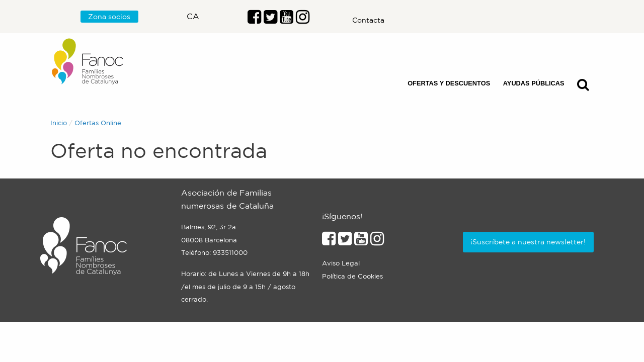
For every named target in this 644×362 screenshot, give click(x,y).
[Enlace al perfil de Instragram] (302, 19)
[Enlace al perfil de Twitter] (270, 19)
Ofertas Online (97, 123)
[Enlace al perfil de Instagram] (377, 241)
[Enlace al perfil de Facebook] (254, 19)
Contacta (368, 20)
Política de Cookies (352, 276)
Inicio (58, 123)
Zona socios (109, 17)
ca (193, 16)
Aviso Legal (341, 263)
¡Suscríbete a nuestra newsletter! (528, 242)
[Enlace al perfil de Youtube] (286, 19)
